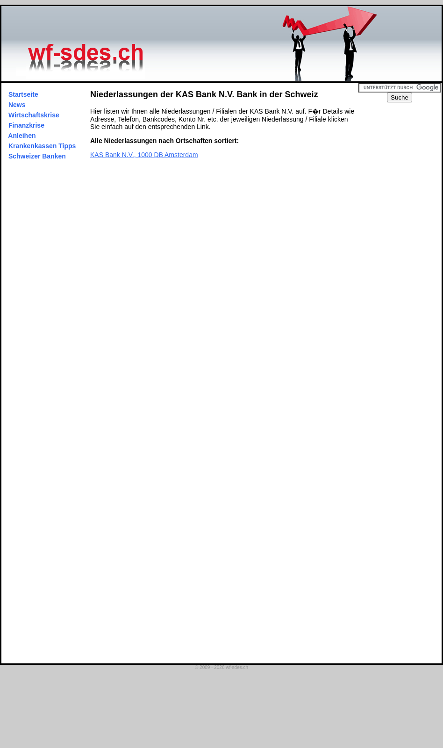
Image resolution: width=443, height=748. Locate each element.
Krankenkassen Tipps (42, 146)
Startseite (23, 94)
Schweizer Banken (37, 156)
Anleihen (22, 135)
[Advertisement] (404, 242)
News (17, 104)
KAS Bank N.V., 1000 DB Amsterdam (144, 154)
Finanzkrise (26, 125)
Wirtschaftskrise (34, 115)
